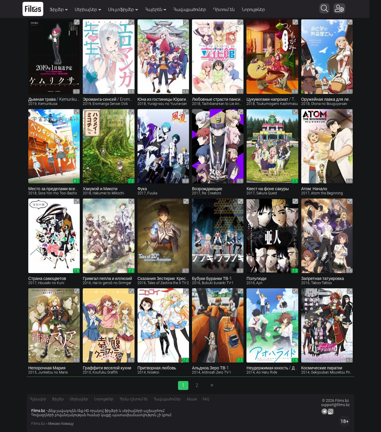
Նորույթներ (259, 9)
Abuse (192, 399)
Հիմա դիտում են (133, 399)
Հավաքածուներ (195, 9)
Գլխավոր (38, 399)
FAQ (206, 399)
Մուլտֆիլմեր (129, 9)
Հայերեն (161, 9)
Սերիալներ (94, 9)
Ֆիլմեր (65, 9)
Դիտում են (230, 9)
